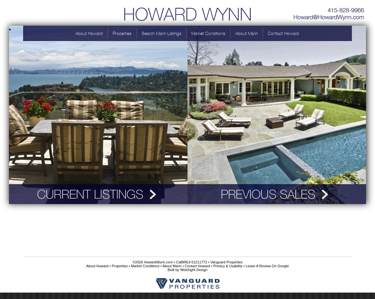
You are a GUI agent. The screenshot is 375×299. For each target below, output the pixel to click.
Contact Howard (283, 33)
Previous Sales (277, 194)
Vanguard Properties (226, 262)
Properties (122, 33)
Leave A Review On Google (267, 266)
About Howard (89, 33)
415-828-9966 (329, 8)
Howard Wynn (187, 13)
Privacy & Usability (227, 266)
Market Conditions (208, 33)
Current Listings (98, 194)
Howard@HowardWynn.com (329, 17)
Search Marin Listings (161, 33)
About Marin (246, 33)
